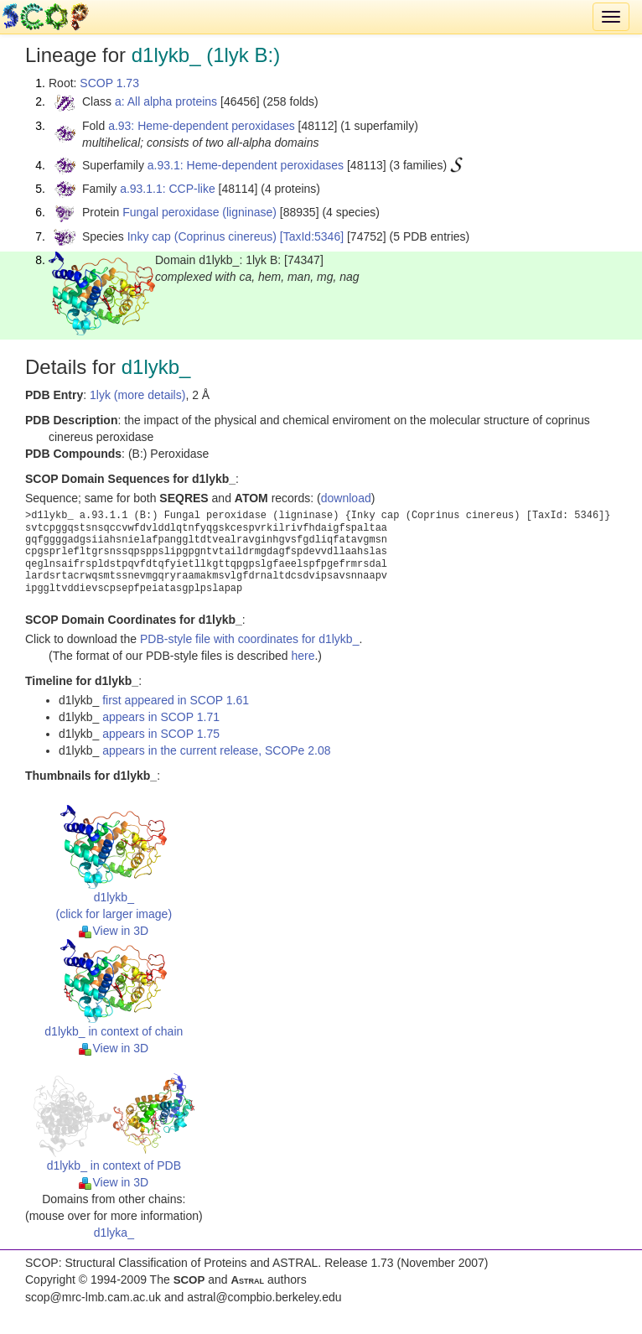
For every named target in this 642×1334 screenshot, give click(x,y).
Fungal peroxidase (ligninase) (199, 212)
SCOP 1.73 (109, 83)
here (302, 655)
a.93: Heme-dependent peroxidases (201, 125)
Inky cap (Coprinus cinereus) (202, 236)
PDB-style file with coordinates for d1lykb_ (249, 639)
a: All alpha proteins (166, 101)
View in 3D (113, 930)
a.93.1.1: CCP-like (167, 188)
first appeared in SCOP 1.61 (175, 700)
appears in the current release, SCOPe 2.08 (216, 750)
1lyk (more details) (137, 395)
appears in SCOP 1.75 (161, 733)
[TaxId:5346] (312, 236)
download (346, 498)
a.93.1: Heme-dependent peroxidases (246, 165)
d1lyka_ (114, 1232)
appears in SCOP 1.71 (161, 717)
